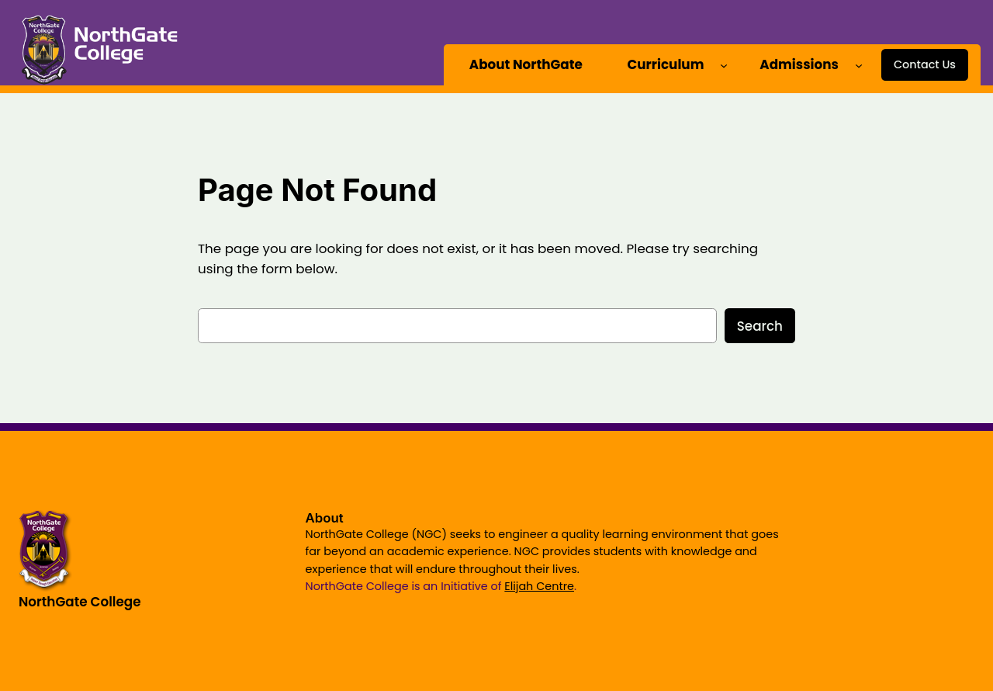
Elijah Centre (539, 586)
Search (760, 326)
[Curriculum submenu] (724, 64)
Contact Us (925, 64)
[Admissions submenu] (859, 64)
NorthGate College (80, 601)
